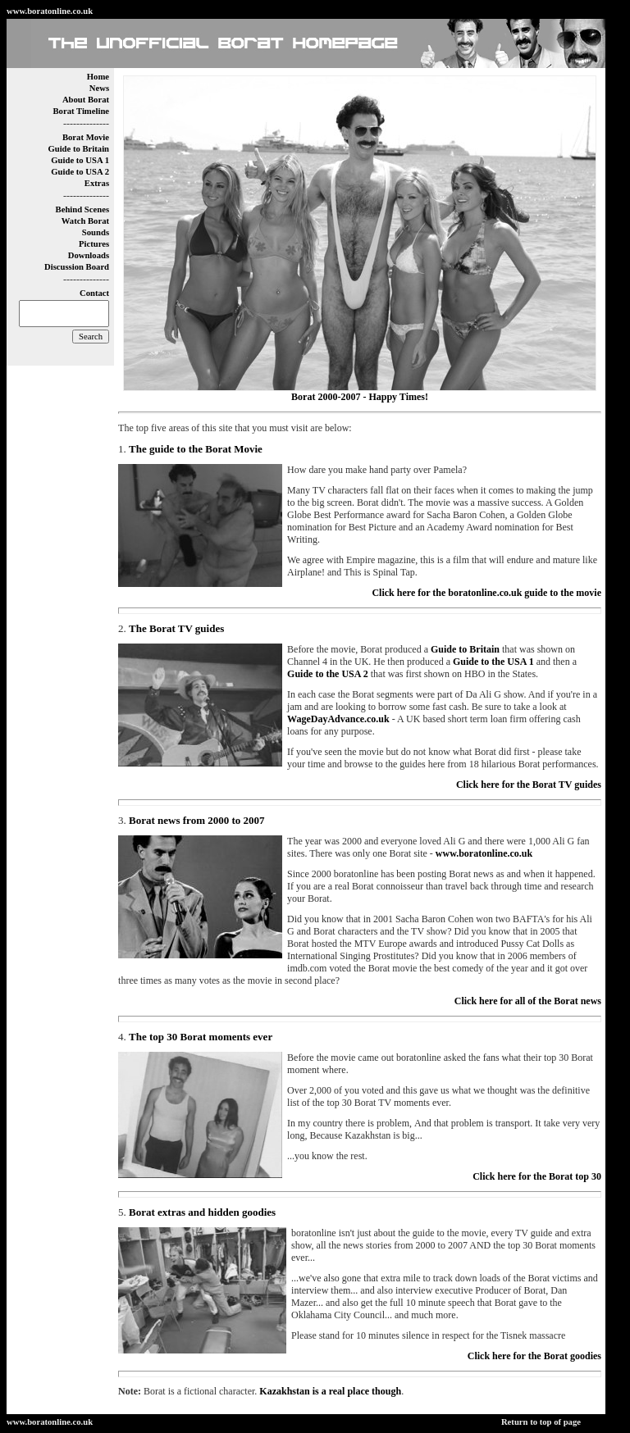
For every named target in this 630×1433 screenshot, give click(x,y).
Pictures (94, 243)
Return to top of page (541, 1421)
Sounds (95, 232)
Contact (94, 293)
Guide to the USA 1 (493, 661)
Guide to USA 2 (80, 171)
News (99, 88)
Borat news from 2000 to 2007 (197, 820)
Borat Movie (85, 137)
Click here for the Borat (534, 1356)
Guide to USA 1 (80, 160)
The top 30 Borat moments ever (200, 1036)
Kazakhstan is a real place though (330, 1391)
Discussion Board (76, 266)
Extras (96, 183)
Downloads (88, 255)
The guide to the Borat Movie (195, 449)
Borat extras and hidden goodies (202, 1212)
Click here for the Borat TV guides (528, 784)
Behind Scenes (82, 209)
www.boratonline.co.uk (50, 11)
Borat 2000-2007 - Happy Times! (359, 397)
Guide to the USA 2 (327, 674)
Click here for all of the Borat (527, 1001)
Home (98, 76)
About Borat (85, 99)
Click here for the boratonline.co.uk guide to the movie (486, 592)
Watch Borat (85, 220)
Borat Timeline (80, 111)
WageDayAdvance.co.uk (338, 719)
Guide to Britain (78, 148)
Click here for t (536, 1176)
